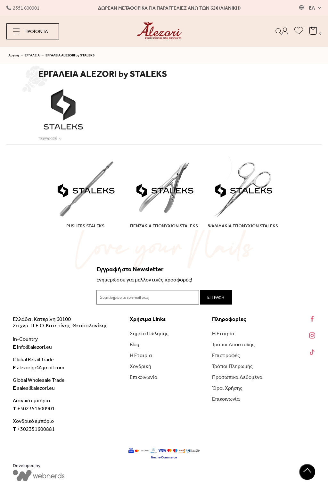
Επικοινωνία (144, 377)
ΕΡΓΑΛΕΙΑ (32, 55)
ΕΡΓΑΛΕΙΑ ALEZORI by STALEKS (70, 55)
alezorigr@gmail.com (38, 367)
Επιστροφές (226, 355)
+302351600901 (34, 408)
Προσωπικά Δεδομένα (237, 377)
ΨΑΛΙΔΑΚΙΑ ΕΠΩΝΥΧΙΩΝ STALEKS (243, 226)
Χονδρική (140, 366)
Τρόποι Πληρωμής (232, 366)
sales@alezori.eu (34, 388)
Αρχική (13, 55)
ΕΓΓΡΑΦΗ (215, 297)
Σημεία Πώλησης (149, 334)
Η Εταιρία (141, 355)
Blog (134, 344)
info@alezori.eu (32, 347)
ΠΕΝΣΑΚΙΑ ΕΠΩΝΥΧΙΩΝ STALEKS (164, 226)
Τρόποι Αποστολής (233, 344)
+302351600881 (34, 429)
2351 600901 (22, 8)
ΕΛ (312, 8)
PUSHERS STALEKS (85, 226)
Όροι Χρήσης (227, 388)
